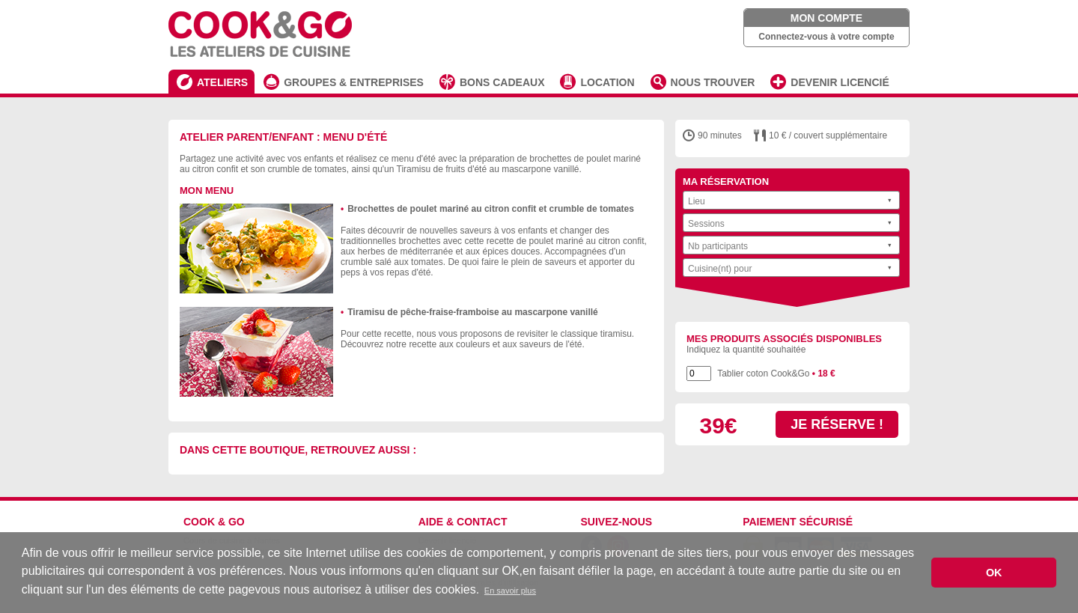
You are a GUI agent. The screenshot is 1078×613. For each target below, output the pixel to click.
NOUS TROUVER (713, 82)
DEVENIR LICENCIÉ (840, 82)
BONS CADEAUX (502, 82)
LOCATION (607, 82)
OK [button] (994, 573)
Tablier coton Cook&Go (776, 373)
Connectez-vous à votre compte (826, 36)
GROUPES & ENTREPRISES (354, 82)
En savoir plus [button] (510, 590)
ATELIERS (222, 82)
